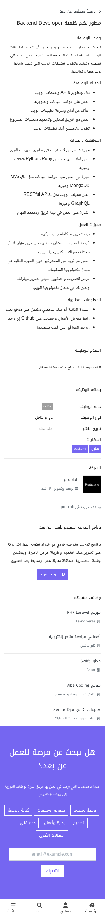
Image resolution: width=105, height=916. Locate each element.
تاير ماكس (87, 646)
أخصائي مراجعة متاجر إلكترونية (75, 637)
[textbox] (52, 183)
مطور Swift (91, 661)
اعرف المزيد (52, 574)
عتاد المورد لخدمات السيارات (75, 718)
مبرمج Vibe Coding (84, 685)
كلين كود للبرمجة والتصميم (75, 694)
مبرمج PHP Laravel (84, 612)
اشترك (52, 870)
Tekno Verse (85, 621)
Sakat (91, 670)
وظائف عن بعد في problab (81, 507)
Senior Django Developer (77, 709)
